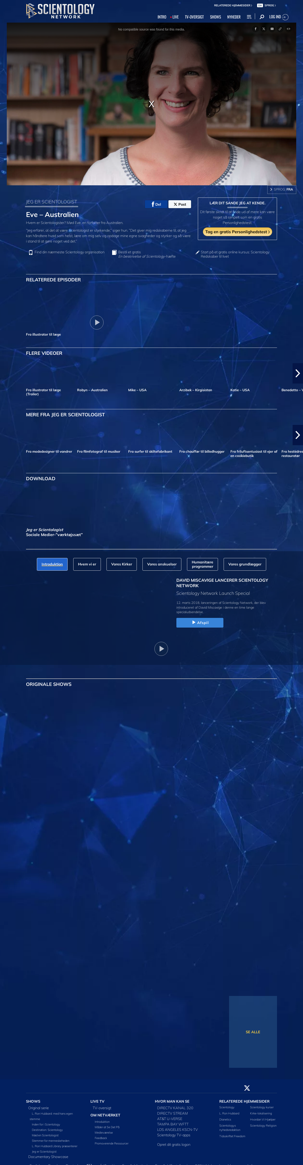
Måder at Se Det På (107, 1127)
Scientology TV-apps (173, 1135)
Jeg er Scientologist (44, 1151)
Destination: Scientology (47, 1130)
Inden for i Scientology (46, 1124)
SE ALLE (253, 1032)
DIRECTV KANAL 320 (175, 1108)
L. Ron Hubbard (229, 1113)
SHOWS (215, 17)
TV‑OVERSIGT (194, 17)
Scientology (226, 1107)
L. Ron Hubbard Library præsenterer (54, 1146)
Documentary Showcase (48, 1156)
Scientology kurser (262, 1107)
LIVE (176, 17)
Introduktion (102, 1121)
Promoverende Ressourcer (111, 1143)
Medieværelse (104, 1132)
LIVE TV (97, 1101)
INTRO (162, 17)
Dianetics (225, 1119)
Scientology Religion (263, 1125)
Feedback (101, 1138)
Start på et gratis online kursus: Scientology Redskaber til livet (235, 254)
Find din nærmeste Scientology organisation (69, 252)
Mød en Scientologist (45, 1135)
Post (180, 204)
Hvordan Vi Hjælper (262, 1119)
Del (156, 204)
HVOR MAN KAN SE (172, 1101)
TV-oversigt (102, 1108)
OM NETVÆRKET (105, 1115)
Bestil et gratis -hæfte (147, 254)
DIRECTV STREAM (172, 1113)
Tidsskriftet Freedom (232, 1136)
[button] (298, 373)
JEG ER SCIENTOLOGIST (51, 202)
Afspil (200, 623)
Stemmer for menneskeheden (50, 1140)
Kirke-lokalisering (261, 1113)
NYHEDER (234, 17)
